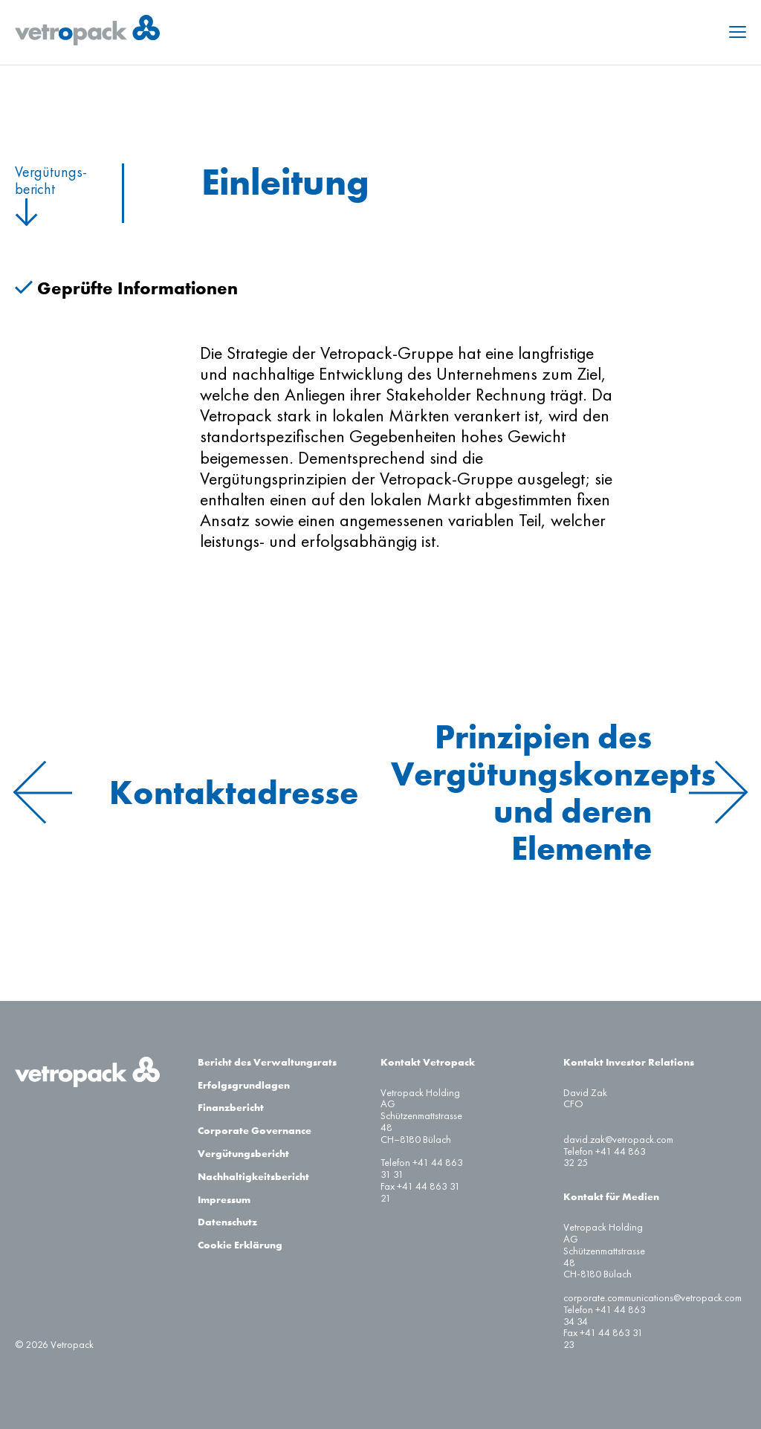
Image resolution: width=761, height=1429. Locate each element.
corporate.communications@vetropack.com (652, 1298)
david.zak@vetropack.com (618, 1139)
